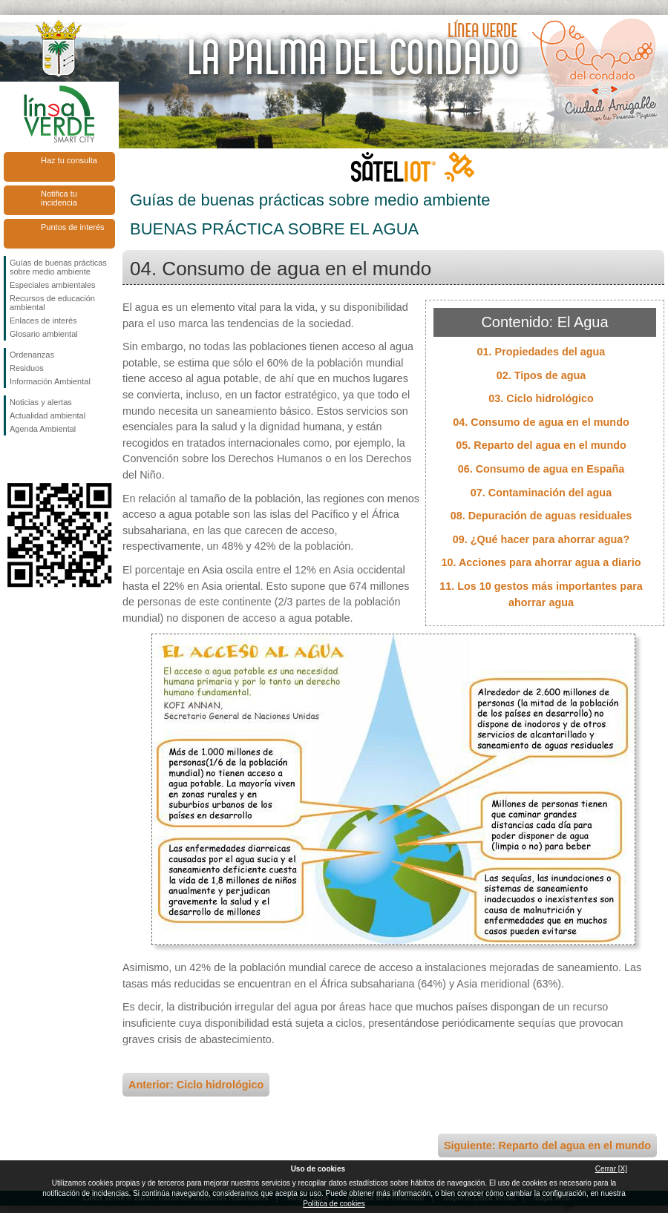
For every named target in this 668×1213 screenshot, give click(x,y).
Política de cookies (333, 1204)
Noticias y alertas (41, 402)
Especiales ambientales (53, 284)
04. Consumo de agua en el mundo (541, 422)
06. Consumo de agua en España (541, 469)
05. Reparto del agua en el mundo (541, 445)
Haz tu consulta (69, 160)
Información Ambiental (50, 381)
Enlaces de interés (43, 320)
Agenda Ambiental (43, 428)
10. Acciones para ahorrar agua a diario (541, 562)
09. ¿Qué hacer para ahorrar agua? (541, 539)
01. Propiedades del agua (541, 352)
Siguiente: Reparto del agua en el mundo (547, 1145)
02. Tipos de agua (541, 375)
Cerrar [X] (611, 1169)
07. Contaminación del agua (541, 493)
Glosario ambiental (44, 333)
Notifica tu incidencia (59, 198)
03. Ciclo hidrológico (541, 398)
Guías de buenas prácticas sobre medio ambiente (58, 267)
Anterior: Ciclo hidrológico (195, 1085)
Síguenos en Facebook (13, 459)
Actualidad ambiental (47, 415)
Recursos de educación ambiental (52, 303)
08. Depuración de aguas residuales (541, 516)
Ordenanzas (32, 354)
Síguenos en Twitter (37, 459)
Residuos (27, 368)
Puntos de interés (73, 227)
